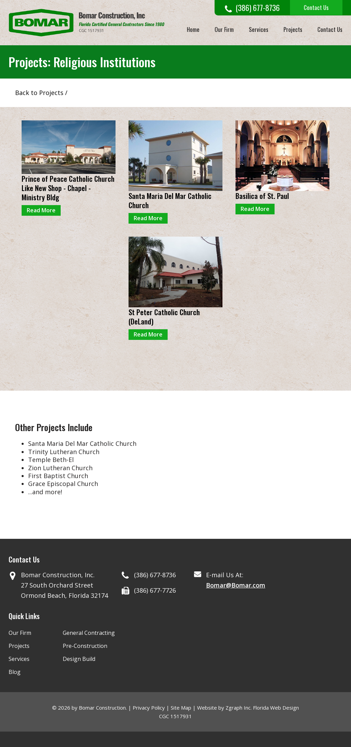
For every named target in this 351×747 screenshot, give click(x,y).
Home (193, 29)
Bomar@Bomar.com (235, 585)
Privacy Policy (149, 707)
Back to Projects (39, 92)
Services (258, 29)
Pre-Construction (85, 646)
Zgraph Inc (238, 707)
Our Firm (224, 29)
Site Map (181, 707)
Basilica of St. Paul (262, 195)
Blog (15, 672)
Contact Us (316, 7)
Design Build (79, 659)
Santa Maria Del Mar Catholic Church (170, 200)
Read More (41, 210)
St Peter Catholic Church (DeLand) (164, 317)
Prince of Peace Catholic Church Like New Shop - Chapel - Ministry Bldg (68, 188)
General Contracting (89, 633)
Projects (292, 29)
